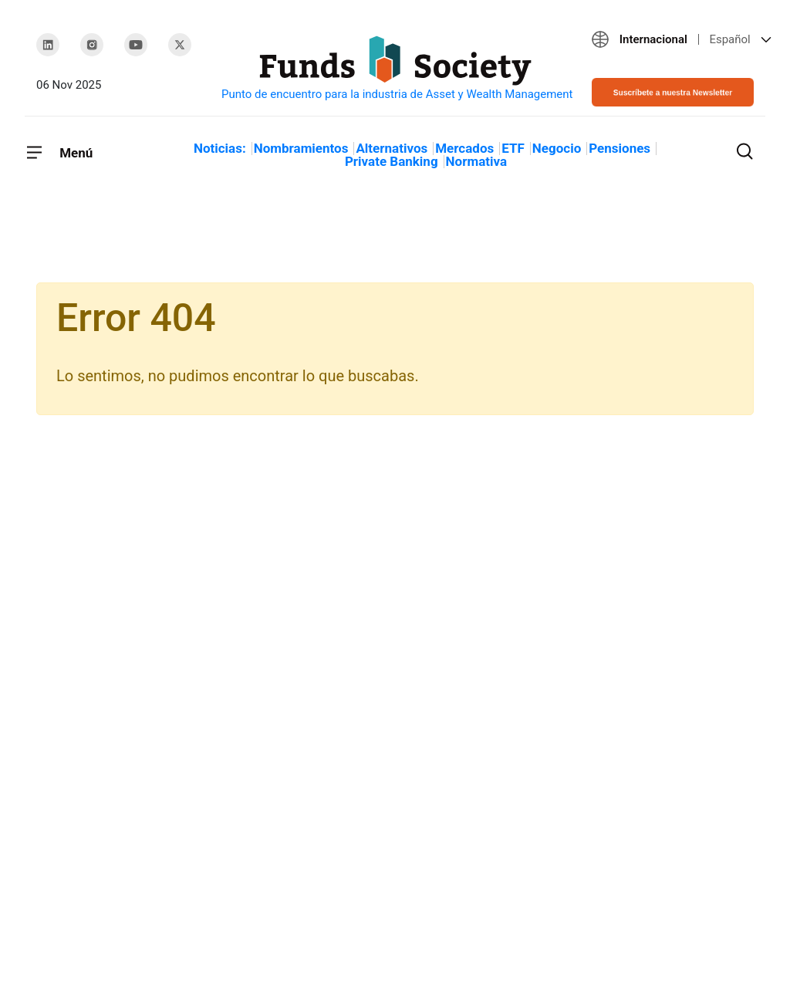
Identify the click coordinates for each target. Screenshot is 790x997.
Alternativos (391, 148)
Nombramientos (301, 148)
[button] (673, 39)
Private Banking (391, 161)
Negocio (556, 148)
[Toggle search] (744, 149)
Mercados (464, 148)
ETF (513, 148)
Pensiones (619, 148)
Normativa (476, 161)
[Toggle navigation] (59, 153)
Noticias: (220, 148)
